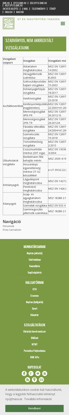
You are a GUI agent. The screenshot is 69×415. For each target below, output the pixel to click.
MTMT (35, 344)
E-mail (25, 9)
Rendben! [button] (34, 408)
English (9, 12)
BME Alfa (34, 357)
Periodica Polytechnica (34, 351)
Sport (34, 308)
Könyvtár (34, 315)
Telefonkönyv (38, 9)
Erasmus (34, 295)
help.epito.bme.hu (14, 5)
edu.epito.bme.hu (38, 3)
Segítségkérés (35, 272)
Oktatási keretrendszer (34, 331)
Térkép (52, 9)
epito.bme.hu (19, 3)
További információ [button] (38, 399)
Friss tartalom (12, 229)
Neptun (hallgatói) (34, 302)
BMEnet (34, 338)
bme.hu (6, 3)
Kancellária (34, 266)
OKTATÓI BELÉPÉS (10, 9)
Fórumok (8, 226)
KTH (35, 289)
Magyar (20, 12)
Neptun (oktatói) (34, 253)
